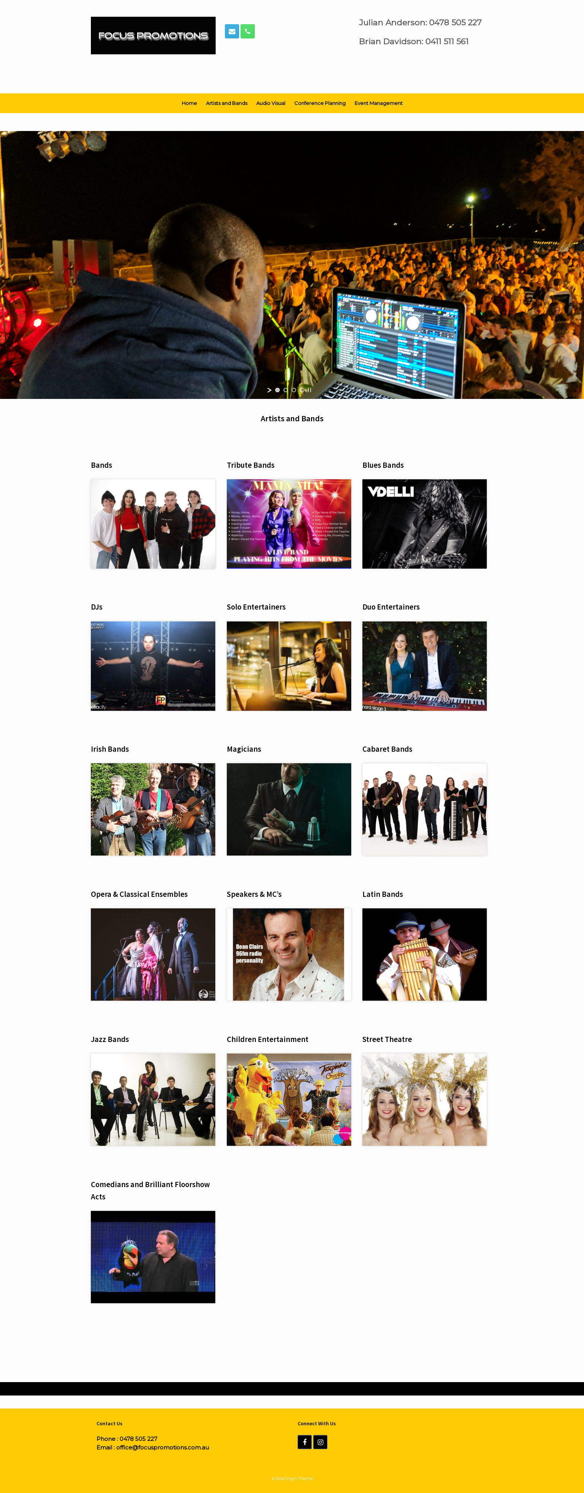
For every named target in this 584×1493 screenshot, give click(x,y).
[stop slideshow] (309, 390)
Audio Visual (270, 103)
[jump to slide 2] (285, 390)
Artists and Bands (226, 103)
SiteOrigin (286, 1478)
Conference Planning (320, 103)
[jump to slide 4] (302, 390)
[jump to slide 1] (277, 390)
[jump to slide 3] (294, 390)
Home (189, 103)
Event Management (379, 103)
